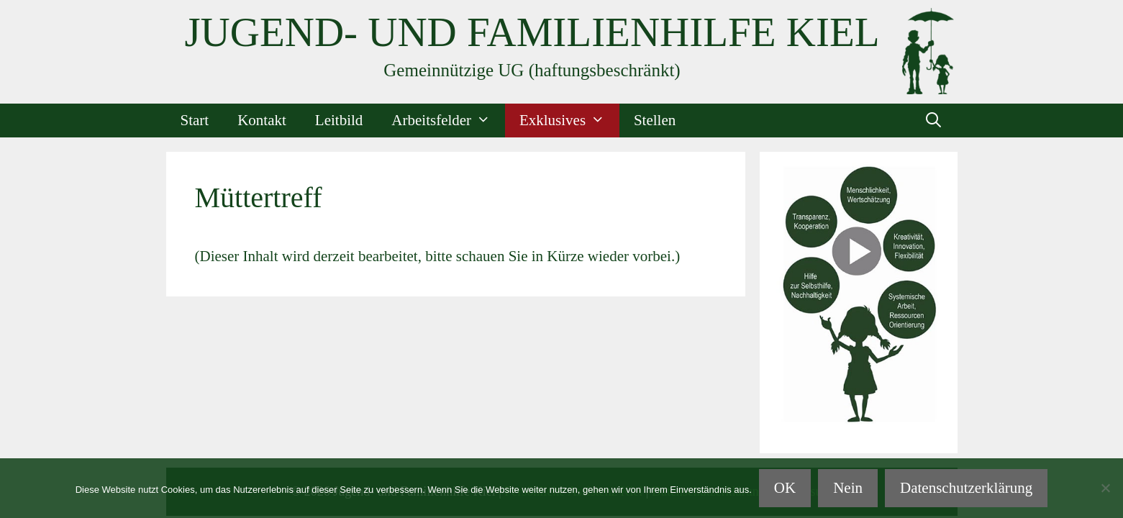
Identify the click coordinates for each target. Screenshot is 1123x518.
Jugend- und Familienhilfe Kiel (531, 32)
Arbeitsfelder (448, 120)
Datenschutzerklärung (966, 487)
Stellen (655, 120)
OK (785, 487)
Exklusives (569, 120)
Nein (848, 487)
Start (195, 120)
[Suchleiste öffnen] (933, 120)
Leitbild (339, 120)
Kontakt (261, 120)
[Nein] (1105, 488)
